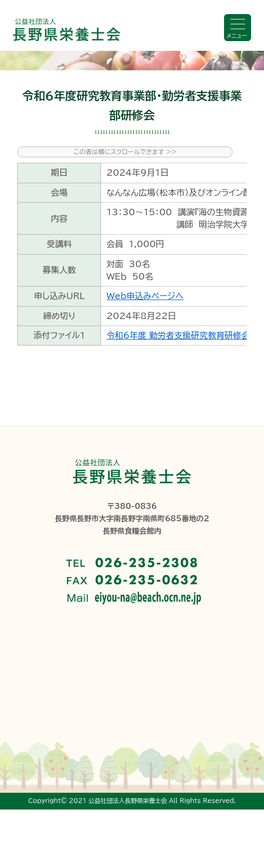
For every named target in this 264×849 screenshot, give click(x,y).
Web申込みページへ (145, 295)
